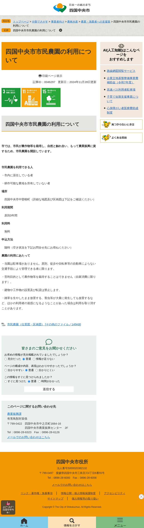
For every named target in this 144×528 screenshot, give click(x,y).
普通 (28, 358)
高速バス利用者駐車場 (121, 89)
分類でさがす (40, 21)
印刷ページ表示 (52, 75)
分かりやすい (16, 370)
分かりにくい (47, 370)
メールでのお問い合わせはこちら (28, 437)
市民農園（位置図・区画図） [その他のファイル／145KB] (44, 324)
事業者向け (57, 21)
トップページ (21, 21)
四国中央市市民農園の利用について (34, 30)
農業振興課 (14, 413)
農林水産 (72, 21)
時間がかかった (50, 381)
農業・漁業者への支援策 (95, 21)
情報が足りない (45, 358)
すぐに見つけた (17, 381)
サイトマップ (55, 498)
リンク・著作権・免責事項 (37, 493)
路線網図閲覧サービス (121, 70)
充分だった (14, 358)
